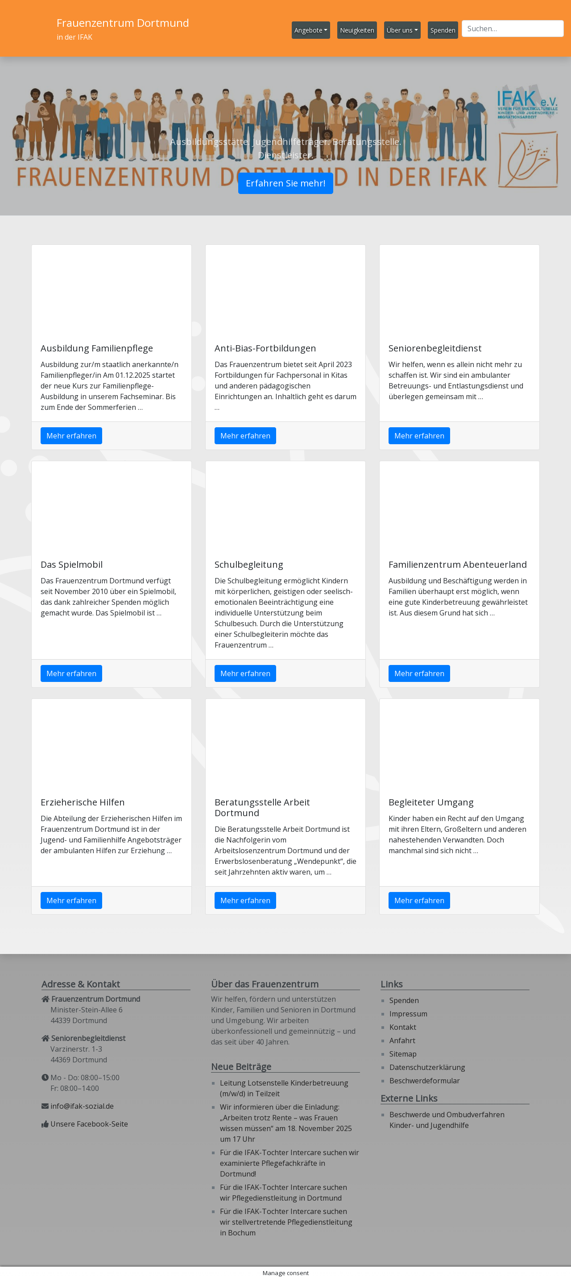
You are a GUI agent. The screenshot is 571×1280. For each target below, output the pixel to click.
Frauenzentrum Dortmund (123, 22)
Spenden (404, 1000)
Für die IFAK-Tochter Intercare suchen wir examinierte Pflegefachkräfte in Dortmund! (289, 1163)
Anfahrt (402, 1040)
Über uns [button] (400, 30)
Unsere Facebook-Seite (89, 1124)
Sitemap (403, 1054)
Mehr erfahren (71, 436)
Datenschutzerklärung (427, 1067)
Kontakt (402, 1027)
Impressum (408, 1014)
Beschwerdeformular (424, 1081)
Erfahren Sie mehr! (286, 183)
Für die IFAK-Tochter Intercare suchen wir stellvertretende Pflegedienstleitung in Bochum (286, 1222)
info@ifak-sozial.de (82, 1106)
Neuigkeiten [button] (357, 30)
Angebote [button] (308, 30)
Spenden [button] (442, 30)
